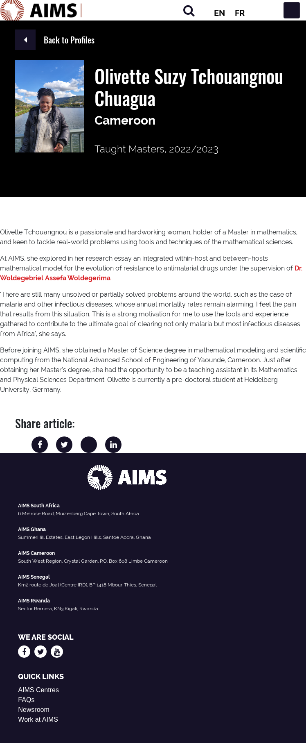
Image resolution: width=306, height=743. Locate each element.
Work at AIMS (38, 719)
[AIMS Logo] (41, 10)
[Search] (189, 10)
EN (219, 13)
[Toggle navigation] (292, 10)
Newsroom (33, 709)
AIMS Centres (38, 689)
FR (240, 13)
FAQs (26, 699)
